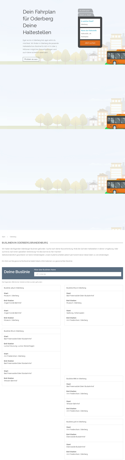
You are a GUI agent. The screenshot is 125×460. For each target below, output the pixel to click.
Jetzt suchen (90, 43)
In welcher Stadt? (87, 21)
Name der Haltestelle (89, 30)
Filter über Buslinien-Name (45, 270)
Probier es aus (31, 59)
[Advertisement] (93, 352)
